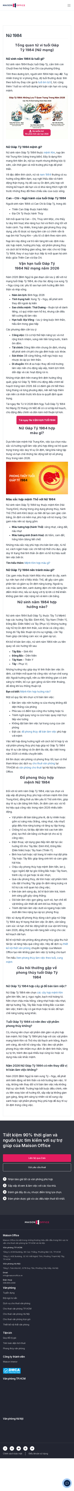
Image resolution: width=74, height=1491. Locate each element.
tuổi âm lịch (44, 82)
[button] (37, 1158)
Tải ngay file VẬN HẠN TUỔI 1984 (37, 420)
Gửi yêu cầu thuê (37, 1167)
